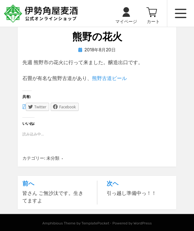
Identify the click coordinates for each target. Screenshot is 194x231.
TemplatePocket (95, 223)
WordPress (142, 223)
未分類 (52, 158)
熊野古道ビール (109, 78)
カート (153, 21)
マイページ (126, 21)
